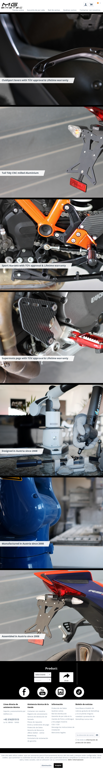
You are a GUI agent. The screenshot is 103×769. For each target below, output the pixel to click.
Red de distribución (59, 714)
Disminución (46, 765)
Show (66, 677)
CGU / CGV (55, 724)
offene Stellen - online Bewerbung (35, 734)
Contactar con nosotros (36, 711)
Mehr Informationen (75, 760)
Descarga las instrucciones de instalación (63, 728)
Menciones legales (59, 732)
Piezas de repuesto (34, 722)
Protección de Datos (35, 727)
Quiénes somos (57, 711)
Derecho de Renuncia (35, 730)
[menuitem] (85, 4)
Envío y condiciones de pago (38, 725)
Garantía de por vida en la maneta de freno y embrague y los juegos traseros (63, 719)
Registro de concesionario (37, 714)
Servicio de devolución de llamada (37, 718)
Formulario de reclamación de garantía (37, 739)
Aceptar (58, 765)
